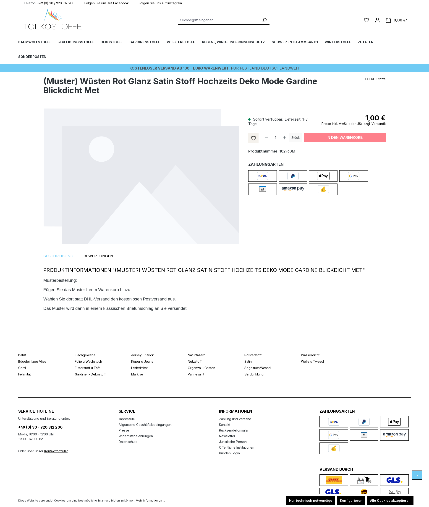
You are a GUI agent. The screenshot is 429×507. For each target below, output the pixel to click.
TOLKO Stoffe (375, 79)
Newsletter (227, 436)
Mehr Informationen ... (150, 500)
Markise (137, 374)
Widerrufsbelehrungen (136, 436)
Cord (22, 368)
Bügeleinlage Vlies (32, 361)
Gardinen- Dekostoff (90, 374)
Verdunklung (254, 374)
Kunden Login (229, 453)
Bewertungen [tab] (98, 256)
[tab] (58, 256)
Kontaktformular (56, 451)
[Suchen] (264, 20)
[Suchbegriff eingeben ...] (218, 20)
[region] (141, 176)
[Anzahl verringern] (267, 137)
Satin (248, 361)
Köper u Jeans (142, 361)
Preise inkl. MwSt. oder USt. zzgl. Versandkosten (358, 124)
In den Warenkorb (345, 137)
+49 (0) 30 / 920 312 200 (55, 3)
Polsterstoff (253, 355)
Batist (22, 355)
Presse (124, 430)
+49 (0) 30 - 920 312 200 (40, 427)
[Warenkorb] (397, 20)
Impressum (127, 419)
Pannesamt (196, 374)
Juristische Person (233, 442)
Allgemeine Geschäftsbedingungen (145, 425)
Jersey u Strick (142, 355)
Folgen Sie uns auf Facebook (104, 3)
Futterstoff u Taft (87, 368)
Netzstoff (194, 361)
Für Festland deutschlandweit (214, 68)
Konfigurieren (351, 500)
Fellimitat (24, 374)
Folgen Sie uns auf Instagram (157, 3)
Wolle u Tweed (312, 361)
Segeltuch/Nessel (257, 368)
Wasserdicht (310, 355)
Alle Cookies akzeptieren (390, 500)
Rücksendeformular (234, 430)
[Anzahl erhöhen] (284, 137)
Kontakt (224, 425)
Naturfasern (196, 355)
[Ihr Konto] (377, 20)
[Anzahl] (275, 137)
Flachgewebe (85, 355)
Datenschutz (128, 442)
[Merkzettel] (366, 20)
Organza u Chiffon (201, 368)
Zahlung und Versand (235, 419)
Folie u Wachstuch (88, 361)
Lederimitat (139, 368)
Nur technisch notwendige (310, 500)
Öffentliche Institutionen (236, 447)
